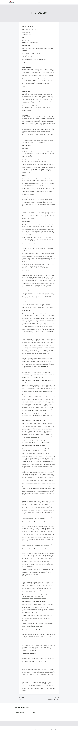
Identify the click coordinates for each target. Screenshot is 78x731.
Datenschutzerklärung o (49, 698)
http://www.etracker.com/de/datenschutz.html (32, 377)
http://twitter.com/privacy (33, 437)
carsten (36, 16)
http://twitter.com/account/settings (39, 442)
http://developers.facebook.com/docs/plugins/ (42, 391)
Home (39, 2)
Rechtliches (39, 9)
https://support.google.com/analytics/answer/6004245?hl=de (35, 267)
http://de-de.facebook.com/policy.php (37, 410)
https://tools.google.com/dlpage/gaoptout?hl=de (38, 286)
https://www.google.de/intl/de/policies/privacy (32, 626)
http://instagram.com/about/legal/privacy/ (36, 518)
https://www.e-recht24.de (31, 62)
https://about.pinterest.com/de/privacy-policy (32, 575)
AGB (28, 698)
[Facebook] (67, 2)
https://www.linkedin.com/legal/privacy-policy (39, 545)
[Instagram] (69, 2)
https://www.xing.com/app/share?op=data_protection (34, 598)
